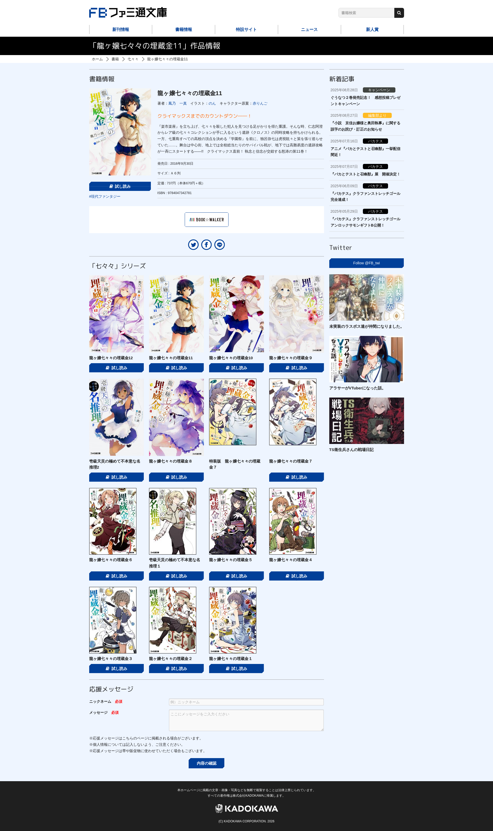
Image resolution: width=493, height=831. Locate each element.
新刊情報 (120, 29)
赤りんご (260, 103)
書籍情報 (183, 29)
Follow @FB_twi (366, 263)
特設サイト (246, 29)
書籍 (115, 59)
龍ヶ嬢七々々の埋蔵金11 (167, 59)
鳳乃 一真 (177, 103)
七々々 (133, 59)
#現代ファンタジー (105, 196)
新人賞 (372, 29)
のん (212, 103)
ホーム (97, 59)
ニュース (309, 29)
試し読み (120, 186)
